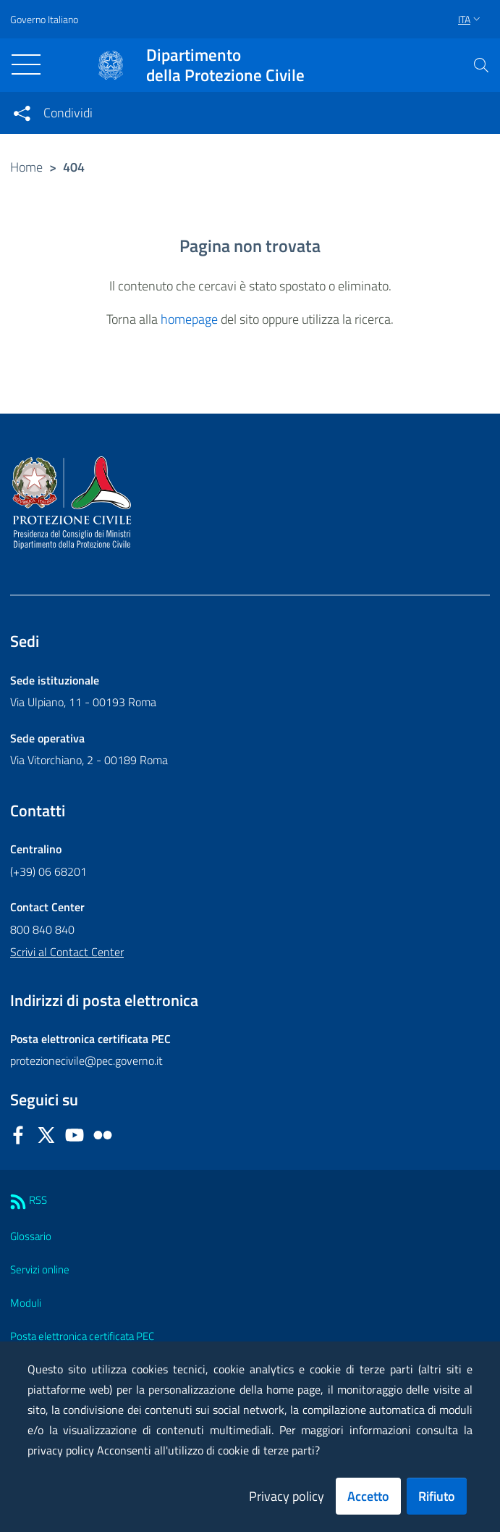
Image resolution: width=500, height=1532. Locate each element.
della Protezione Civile (225, 65)
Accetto (368, 1496)
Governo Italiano (44, 19)
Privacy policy (286, 1496)
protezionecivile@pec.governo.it (86, 1060)
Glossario (30, 1236)
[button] (481, 65)
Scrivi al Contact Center (67, 952)
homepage (189, 319)
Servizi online (39, 1269)
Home (26, 167)
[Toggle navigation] (26, 64)
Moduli (25, 1302)
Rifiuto (436, 1496)
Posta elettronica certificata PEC (82, 1336)
